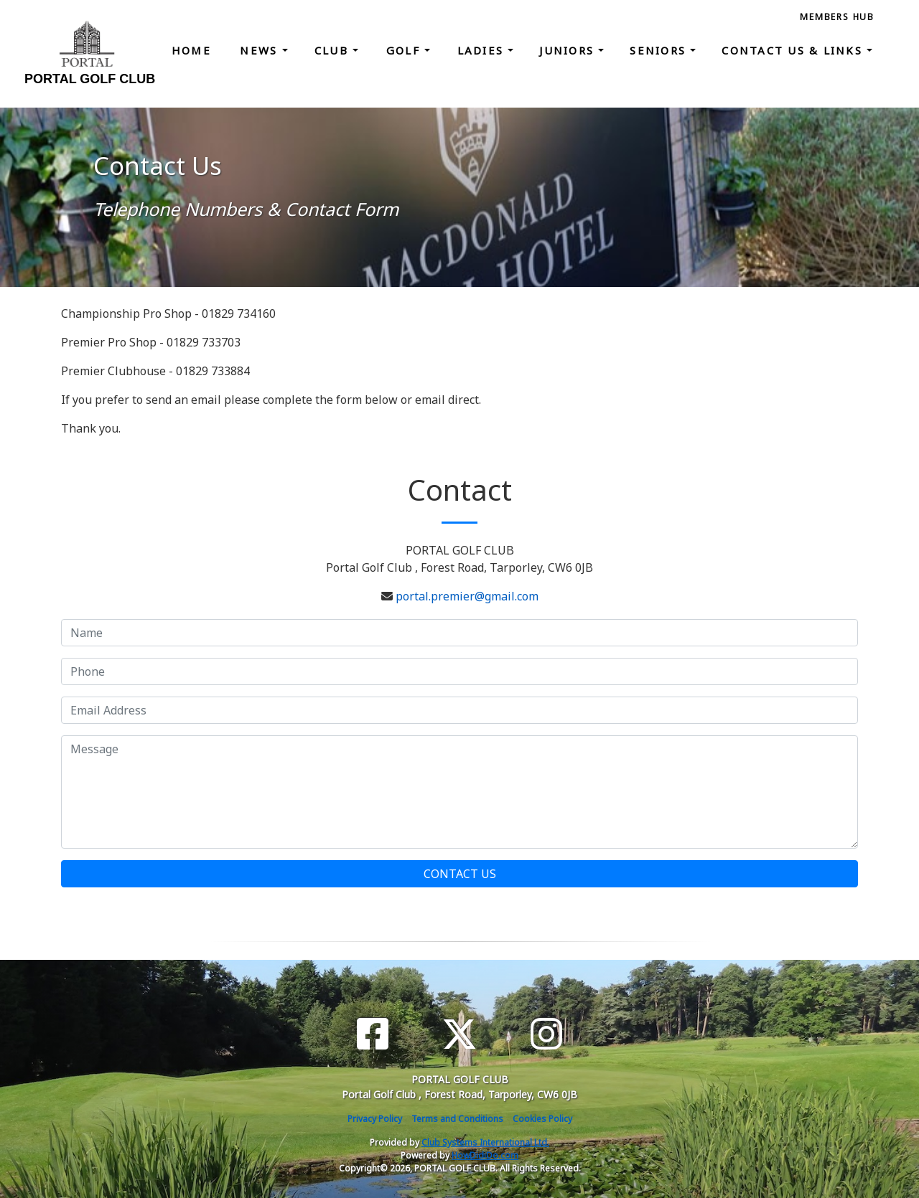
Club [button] (333, 50)
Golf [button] (405, 50)
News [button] (260, 50)
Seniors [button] (660, 50)
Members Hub (837, 17)
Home (191, 50)
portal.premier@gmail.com (467, 596)
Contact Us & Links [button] (794, 50)
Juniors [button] (568, 50)
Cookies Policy (542, 1119)
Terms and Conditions (457, 1119)
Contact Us (460, 874)
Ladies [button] (482, 50)
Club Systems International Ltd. (485, 1142)
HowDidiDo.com (485, 1155)
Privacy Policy (374, 1119)
